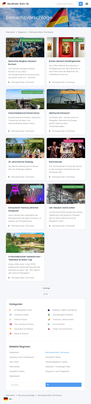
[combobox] (8, 399)
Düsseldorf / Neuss (53, 357)
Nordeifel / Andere (17, 371)
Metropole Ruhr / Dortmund (41, 32)
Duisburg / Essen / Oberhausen (21, 357)
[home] (17, 4)
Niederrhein (14, 352)
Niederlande (14, 376)
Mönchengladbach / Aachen (57, 362)
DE (7, 399)
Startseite (10, 32)
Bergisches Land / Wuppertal (57, 371)
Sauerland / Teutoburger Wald (58, 366)
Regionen (22, 32)
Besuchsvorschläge (26, 395)
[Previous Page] (45, 288)
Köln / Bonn (14, 362)
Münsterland (14, 366)
